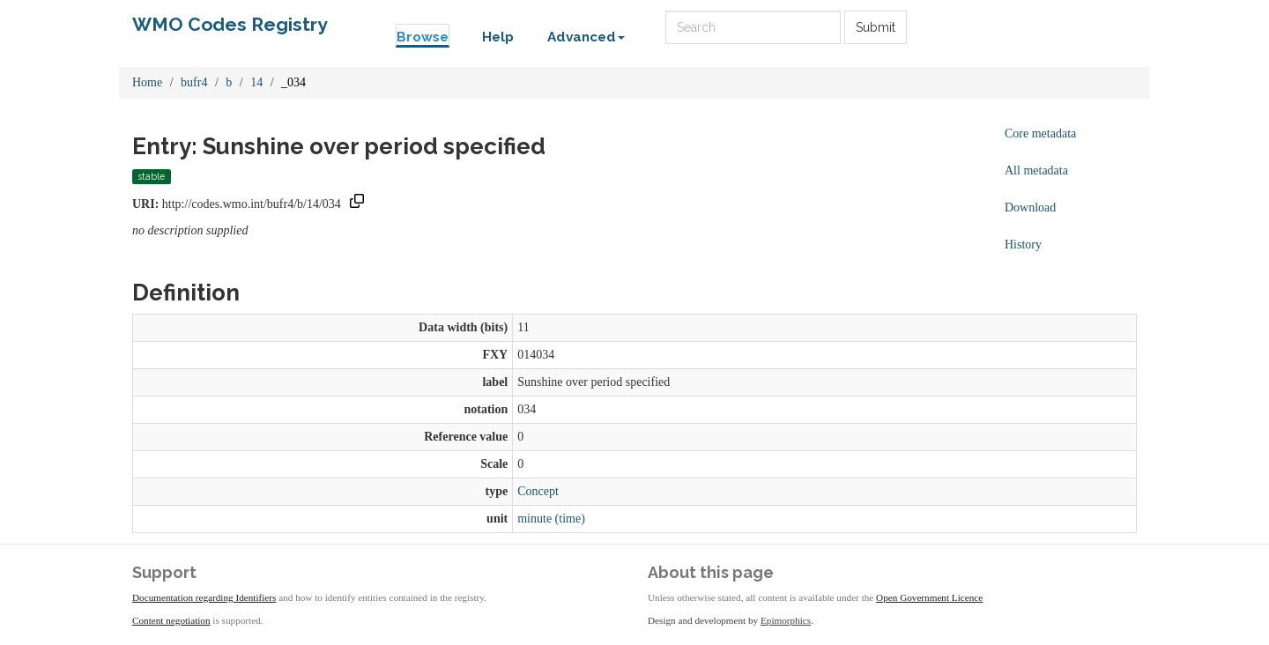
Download (1030, 207)
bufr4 (194, 82)
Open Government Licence (929, 597)
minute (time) (551, 518)
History (1023, 244)
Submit (875, 27)
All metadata (1036, 170)
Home (147, 82)
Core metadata (1040, 133)
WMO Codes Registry (230, 24)
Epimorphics (786, 620)
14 (256, 82)
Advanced (586, 37)
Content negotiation (171, 620)
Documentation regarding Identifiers (204, 597)
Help (498, 37)
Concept (538, 491)
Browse (423, 37)
